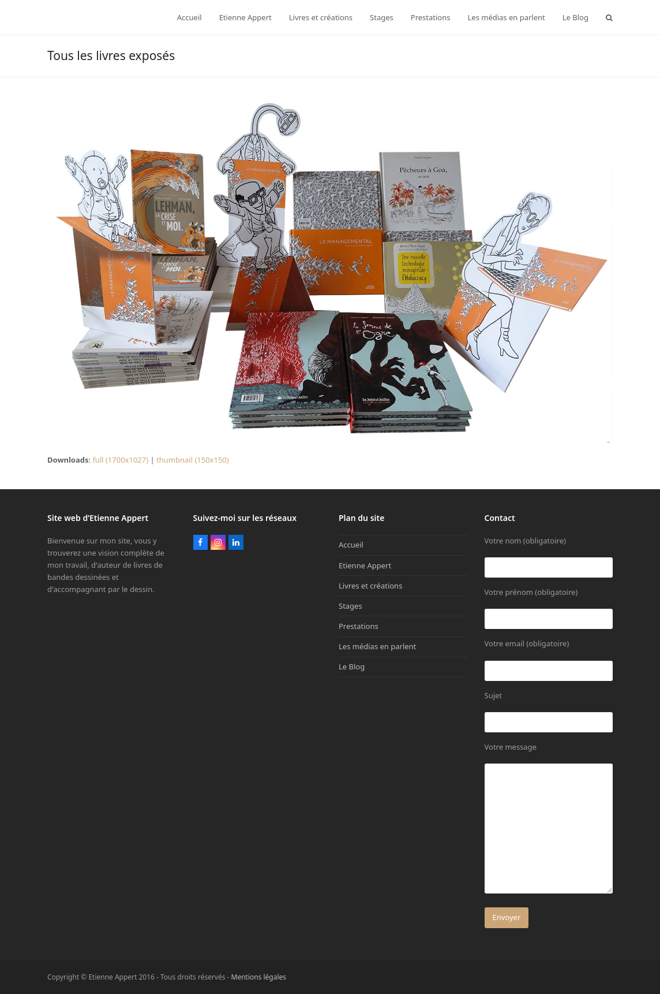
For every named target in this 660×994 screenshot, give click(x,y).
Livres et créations (370, 585)
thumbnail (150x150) (192, 460)
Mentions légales (259, 977)
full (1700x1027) (120, 460)
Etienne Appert (365, 565)
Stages (350, 606)
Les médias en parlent (377, 646)
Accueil (351, 544)
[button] (609, 17)
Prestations (358, 626)
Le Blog (352, 666)
